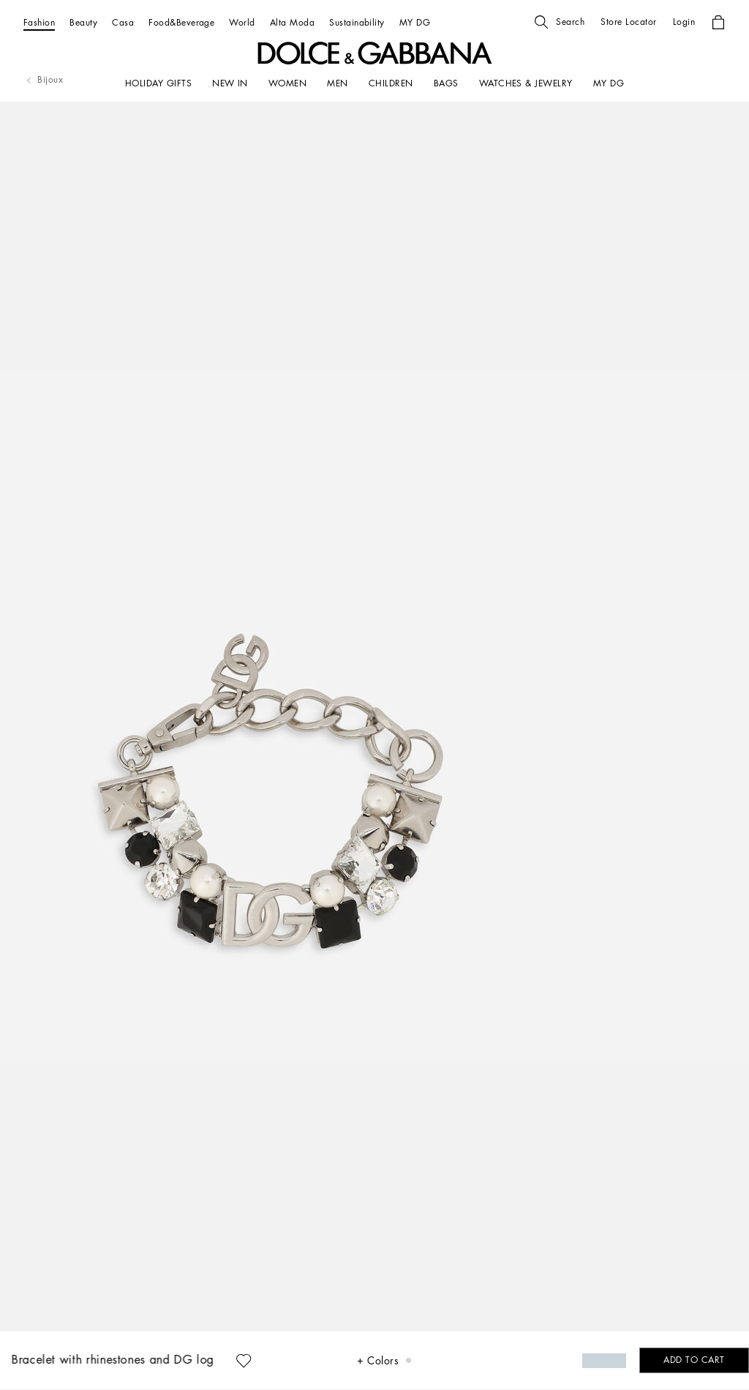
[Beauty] (83, 22)
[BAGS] (446, 83)
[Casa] (123, 22)
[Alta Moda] (292, 22)
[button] (559, 22)
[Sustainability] (357, 22)
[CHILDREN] (391, 83)
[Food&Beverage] (181, 22)
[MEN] (337, 83)
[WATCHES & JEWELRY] (526, 83)
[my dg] (608, 83)
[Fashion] (39, 22)
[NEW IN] (230, 83)
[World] (242, 22)
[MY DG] (414, 22)
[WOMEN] (287, 83)
